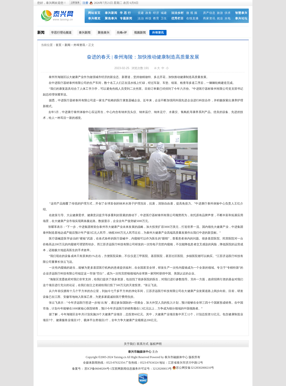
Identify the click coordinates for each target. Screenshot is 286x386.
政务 (148, 12)
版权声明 (156, 343)
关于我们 (130, 343)
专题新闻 (126, 18)
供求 (228, 12)
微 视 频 (191, 12)
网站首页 (94, 12)
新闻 (41, 32)
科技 (148, 18)
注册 (85, 2)
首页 (58, 44)
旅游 (220, 12)
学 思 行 (125, 12)
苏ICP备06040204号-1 (98, 368)
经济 (156, 12)
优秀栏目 (177, 18)
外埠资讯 (79, 44)
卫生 (164, 18)
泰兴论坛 (241, 18)
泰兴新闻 (111, 12)
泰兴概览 (94, 18)
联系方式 (142, 343)
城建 (164, 12)
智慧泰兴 (241, 12)
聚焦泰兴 (111, 18)
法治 (141, 18)
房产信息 (209, 12)
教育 (156, 18)
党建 (141, 12)
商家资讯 (209, 18)
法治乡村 (177, 12)
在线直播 (192, 18)
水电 (228, 18)
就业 (220, 18)
